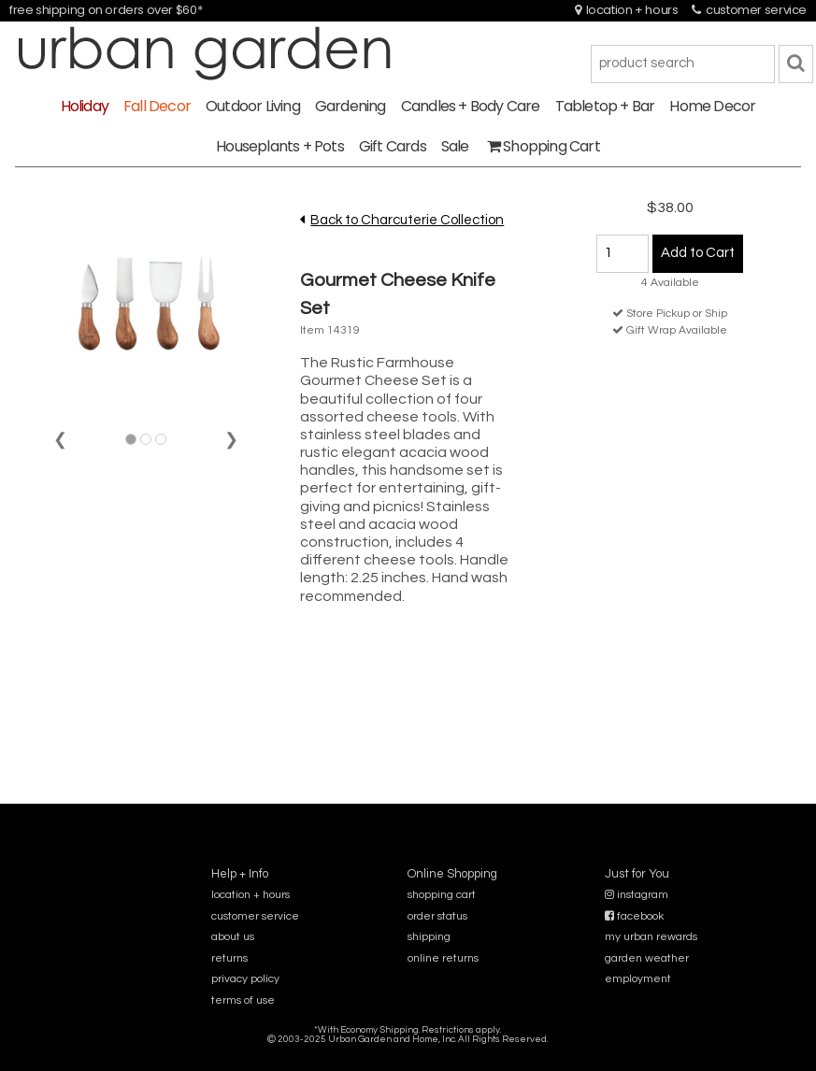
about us (232, 937)
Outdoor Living (253, 106)
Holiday (84, 106)
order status (437, 916)
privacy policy (245, 979)
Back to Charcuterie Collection (407, 220)
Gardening (350, 106)
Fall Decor (157, 106)
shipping (429, 937)
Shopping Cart (543, 146)
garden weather (647, 958)
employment (638, 979)
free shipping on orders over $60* (105, 10)
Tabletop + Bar (605, 106)
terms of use (243, 1000)
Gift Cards (392, 146)
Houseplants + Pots (280, 146)
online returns (443, 958)
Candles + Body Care (470, 106)
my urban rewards (651, 937)
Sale (455, 146)
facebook (634, 916)
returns (229, 958)
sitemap (408, 1052)
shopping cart (442, 895)
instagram (636, 895)
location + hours (627, 10)
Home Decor (712, 106)
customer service (749, 10)
